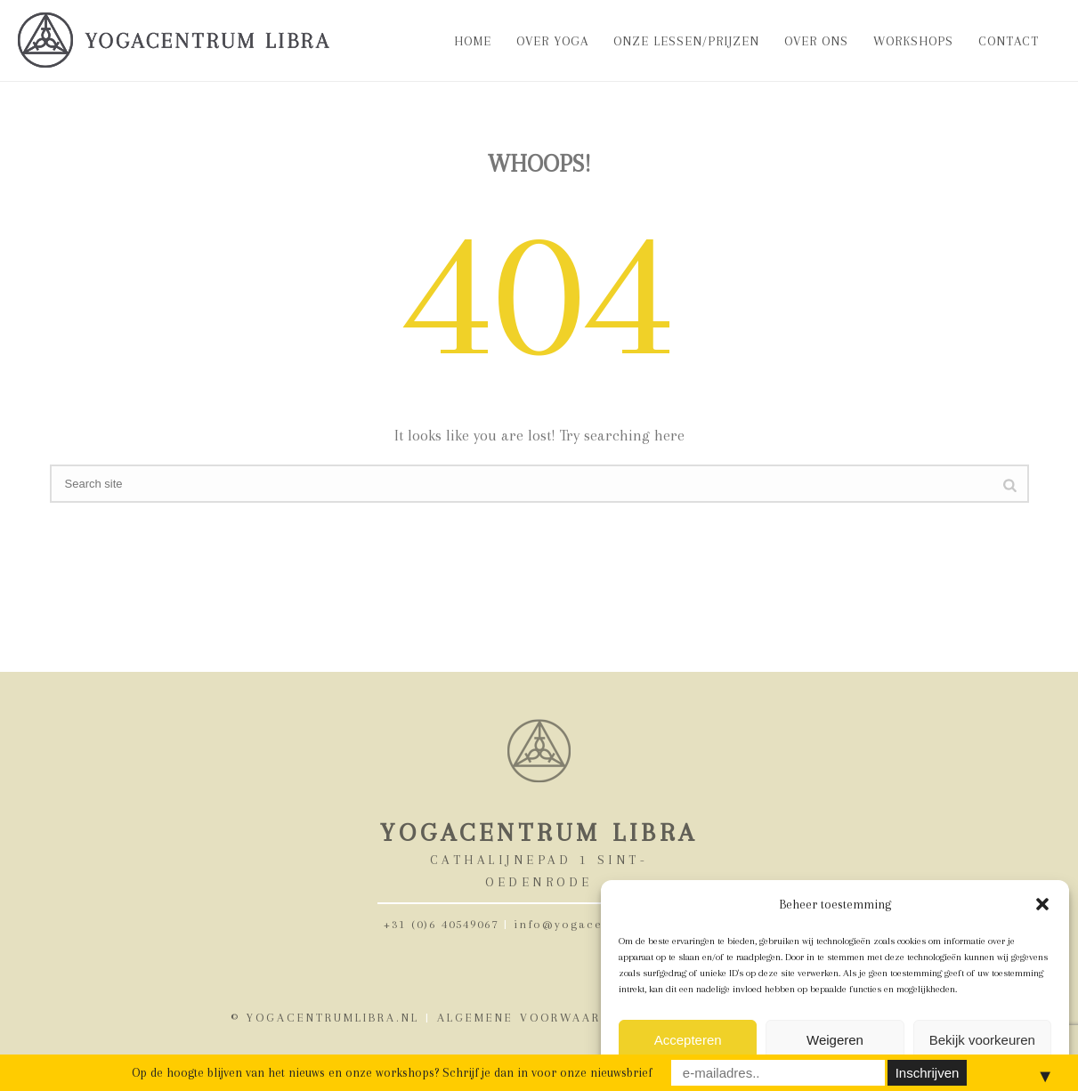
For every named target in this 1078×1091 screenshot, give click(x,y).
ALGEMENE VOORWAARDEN (533, 1017)
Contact (1008, 41)
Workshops (913, 41)
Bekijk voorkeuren (982, 1039)
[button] (1042, 904)
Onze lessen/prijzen (686, 41)
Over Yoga (552, 41)
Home (472, 41)
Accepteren (688, 1039)
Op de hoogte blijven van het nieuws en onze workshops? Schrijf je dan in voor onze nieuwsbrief (392, 1072)
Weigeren (834, 1039)
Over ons (816, 41)
